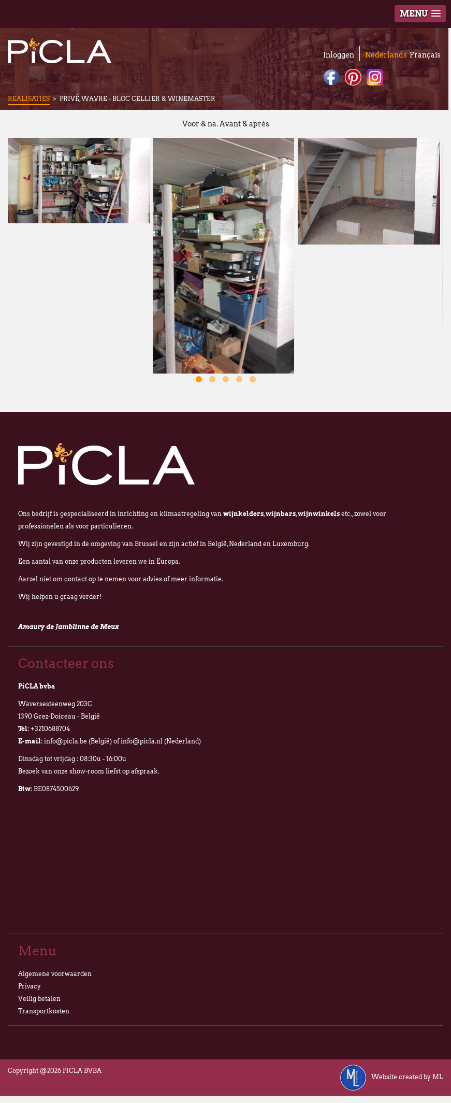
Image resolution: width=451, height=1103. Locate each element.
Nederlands (386, 55)
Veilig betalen (39, 998)
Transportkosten (43, 1011)
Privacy (29, 986)
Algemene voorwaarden (55, 974)
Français (425, 55)
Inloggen (338, 55)
